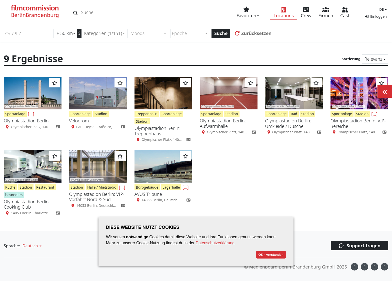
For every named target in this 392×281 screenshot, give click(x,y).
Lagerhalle (171, 187)
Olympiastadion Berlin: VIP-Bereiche (358, 123)
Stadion (101, 113)
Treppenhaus (147, 113)
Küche (10, 187)
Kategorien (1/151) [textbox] (103, 33)
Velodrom (79, 121)
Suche (221, 33)
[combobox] (105, 33)
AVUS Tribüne (148, 194)
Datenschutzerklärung (215, 243)
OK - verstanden (271, 255)
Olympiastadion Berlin (26, 121)
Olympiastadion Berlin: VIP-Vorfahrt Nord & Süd (96, 197)
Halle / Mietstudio (101, 187)
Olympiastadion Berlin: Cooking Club (27, 204)
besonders (13, 194)
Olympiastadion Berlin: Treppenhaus (157, 131)
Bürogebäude (147, 187)
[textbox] (146, 33)
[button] (382, 9)
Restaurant (45, 187)
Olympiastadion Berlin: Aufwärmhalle (223, 123)
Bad (294, 113)
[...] (31, 114)
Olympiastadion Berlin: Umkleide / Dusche (288, 123)
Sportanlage (15, 113)
